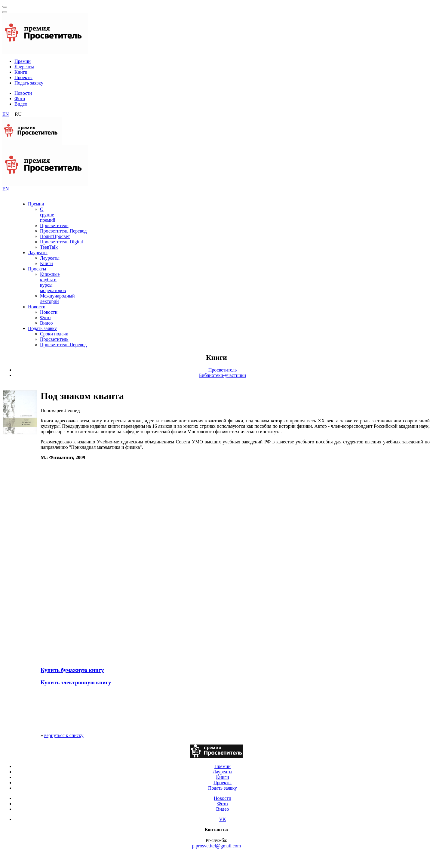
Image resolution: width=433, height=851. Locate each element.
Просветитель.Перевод (63, 230)
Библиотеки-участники (222, 375)
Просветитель (54, 225)
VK (222, 819)
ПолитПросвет (55, 236)
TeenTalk (49, 247)
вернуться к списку (64, 735)
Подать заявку (28, 82)
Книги (20, 72)
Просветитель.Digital (61, 241)
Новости (23, 93)
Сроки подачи (54, 333)
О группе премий (47, 215)
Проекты (23, 77)
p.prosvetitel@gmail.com (216, 845)
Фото (19, 98)
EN (5, 114)
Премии (22, 61)
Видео (20, 103)
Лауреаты (24, 66)
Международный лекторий (57, 298)
